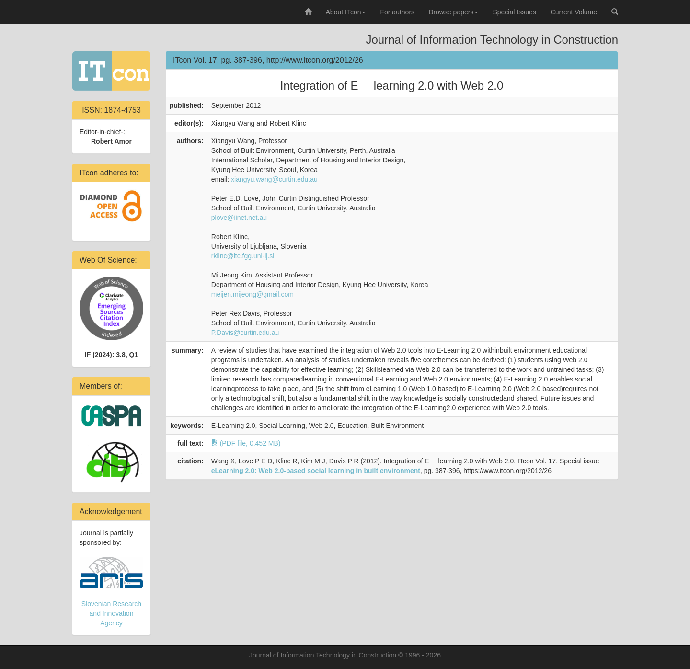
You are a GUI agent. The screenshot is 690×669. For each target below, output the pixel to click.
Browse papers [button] (453, 12)
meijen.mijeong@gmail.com (252, 294)
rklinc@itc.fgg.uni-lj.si (243, 256)
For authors (397, 12)
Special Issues (514, 12)
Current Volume (574, 12)
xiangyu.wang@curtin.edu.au (274, 179)
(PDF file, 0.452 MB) (246, 443)
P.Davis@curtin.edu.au (245, 332)
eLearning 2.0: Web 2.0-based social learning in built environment (315, 470)
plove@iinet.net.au (239, 217)
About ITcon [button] (346, 12)
